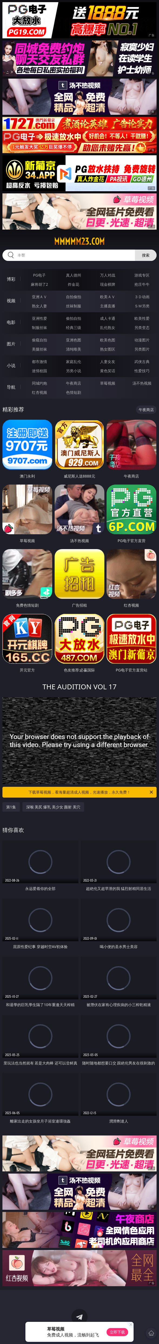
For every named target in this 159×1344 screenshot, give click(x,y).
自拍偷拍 (73, 296)
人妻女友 (107, 361)
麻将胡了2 (39, 284)
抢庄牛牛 (142, 284)
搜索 (146, 255)
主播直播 (107, 305)
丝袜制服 (73, 305)
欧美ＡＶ (107, 296)
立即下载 (117, 1332)
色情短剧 (73, 392)
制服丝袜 (39, 327)
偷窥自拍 (39, 339)
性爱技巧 (142, 370)
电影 (11, 322)
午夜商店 (73, 383)
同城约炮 (39, 383)
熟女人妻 (39, 305)
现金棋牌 (107, 284)
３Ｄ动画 (142, 296)
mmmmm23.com (79, 241)
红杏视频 (39, 392)
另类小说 (73, 370)
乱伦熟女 (107, 327)
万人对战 (107, 275)
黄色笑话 (107, 370)
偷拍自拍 (73, 318)
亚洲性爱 (39, 318)
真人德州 (73, 275)
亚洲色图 (73, 339)
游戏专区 (142, 275)
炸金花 (73, 284)
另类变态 (142, 327)
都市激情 (39, 361)
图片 (11, 344)
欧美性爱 (142, 318)
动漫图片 (142, 339)
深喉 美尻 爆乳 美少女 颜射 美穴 (53, 806)
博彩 (11, 279)
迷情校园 (39, 370)
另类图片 (142, 349)
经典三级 (73, 327)
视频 (11, 301)
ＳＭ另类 (142, 305)
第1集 (11, 806)
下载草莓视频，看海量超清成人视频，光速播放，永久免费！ (91, 792)
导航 (11, 387)
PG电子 (39, 275)
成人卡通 (107, 318)
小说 (11, 365)
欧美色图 (107, 339)
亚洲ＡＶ (39, 296)
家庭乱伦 (73, 361)
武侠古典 (142, 361)
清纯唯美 (73, 349)
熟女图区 (107, 349)
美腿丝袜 (39, 349)
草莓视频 (107, 383)
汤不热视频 (141, 383)
